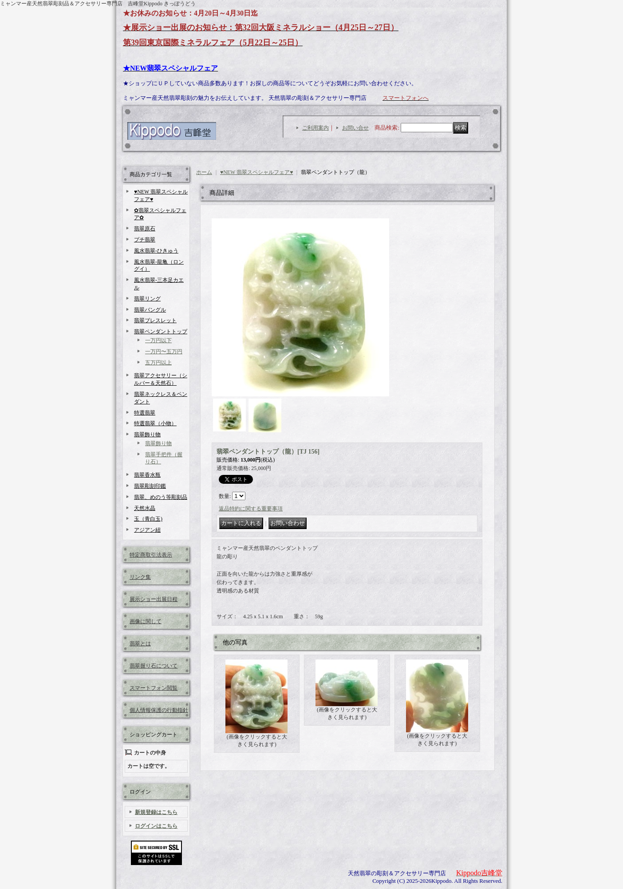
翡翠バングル (150, 310)
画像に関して (146, 621)
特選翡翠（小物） (155, 423)
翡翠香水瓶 (147, 475)
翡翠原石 (144, 228)
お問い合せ (355, 128)
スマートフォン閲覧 (153, 688)
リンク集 (140, 577)
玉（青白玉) (148, 519)
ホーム (204, 172)
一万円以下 (158, 340)
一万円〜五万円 (163, 351)
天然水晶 (144, 508)
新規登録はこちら (156, 812)
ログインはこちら (156, 826)
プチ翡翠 (144, 240)
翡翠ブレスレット (155, 320)
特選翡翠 (144, 413)
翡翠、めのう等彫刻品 (160, 497)
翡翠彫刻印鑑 (150, 486)
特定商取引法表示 (151, 555)
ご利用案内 (315, 128)
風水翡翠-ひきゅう (156, 251)
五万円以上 (158, 363)
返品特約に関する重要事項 (251, 509)
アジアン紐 (147, 530)
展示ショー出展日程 (153, 599)
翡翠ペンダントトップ (160, 331)
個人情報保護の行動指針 (159, 710)
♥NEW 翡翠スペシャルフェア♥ (256, 172)
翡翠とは (140, 643)
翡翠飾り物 (147, 434)
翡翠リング (147, 299)
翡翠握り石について (153, 666)
